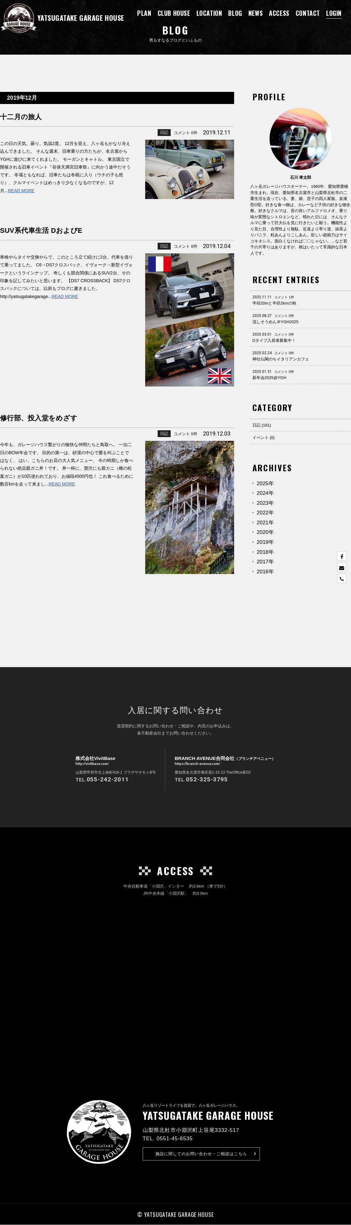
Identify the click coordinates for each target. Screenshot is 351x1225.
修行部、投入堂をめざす (54, 417)
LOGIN (334, 13)
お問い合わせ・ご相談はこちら (205, 1154)
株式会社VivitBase (93, 761)
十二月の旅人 (29, 116)
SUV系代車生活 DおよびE (58, 229)
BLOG (235, 13)
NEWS (255, 13)
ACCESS (279, 13)
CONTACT (308, 13)
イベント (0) (263, 437)
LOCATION (209, 13)
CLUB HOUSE (174, 13)
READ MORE (21, 190)
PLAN (144, 13)
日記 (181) (261, 425)
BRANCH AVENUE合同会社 (225, 761)
